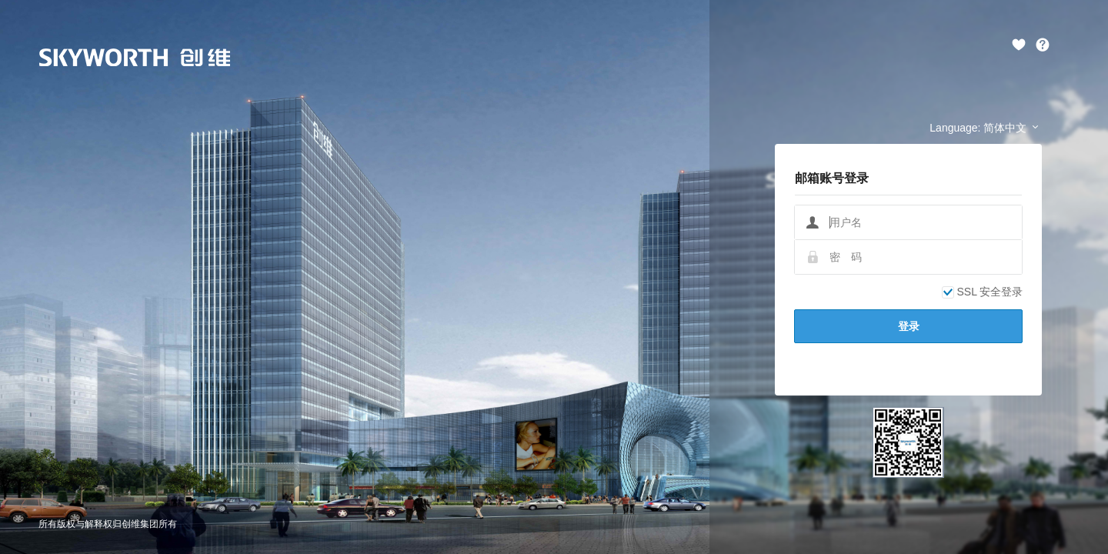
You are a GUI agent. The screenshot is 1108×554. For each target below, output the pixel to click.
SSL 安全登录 (982, 291)
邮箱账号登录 (832, 178)
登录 (908, 326)
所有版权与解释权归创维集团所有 (107, 524)
